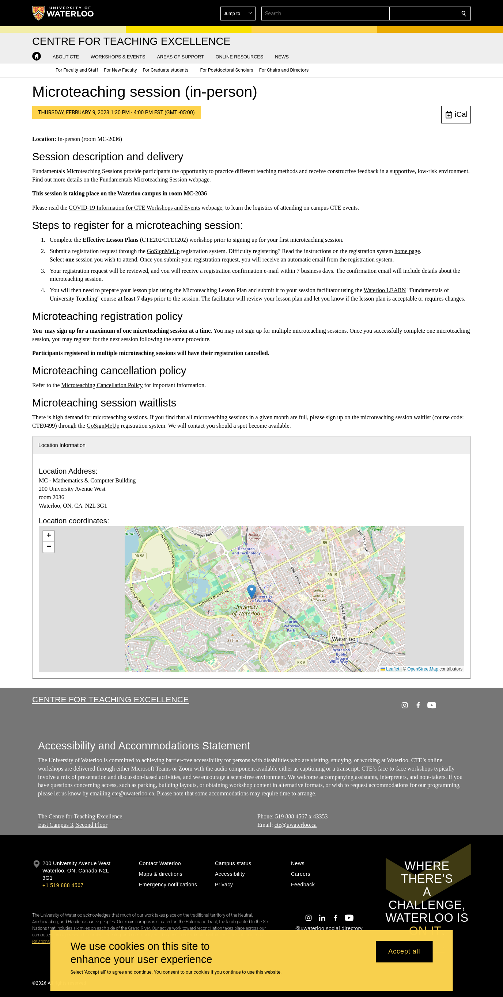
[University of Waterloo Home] (63, 13)
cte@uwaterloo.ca (133, 793)
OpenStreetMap (422, 669)
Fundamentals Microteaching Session (143, 179)
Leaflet (390, 669)
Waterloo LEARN (385, 290)
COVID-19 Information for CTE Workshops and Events (134, 208)
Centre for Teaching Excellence (110, 699)
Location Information (62, 445)
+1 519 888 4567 (62, 885)
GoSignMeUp (163, 251)
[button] (411, 13)
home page (407, 251)
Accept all (404, 951)
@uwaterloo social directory (329, 928)
